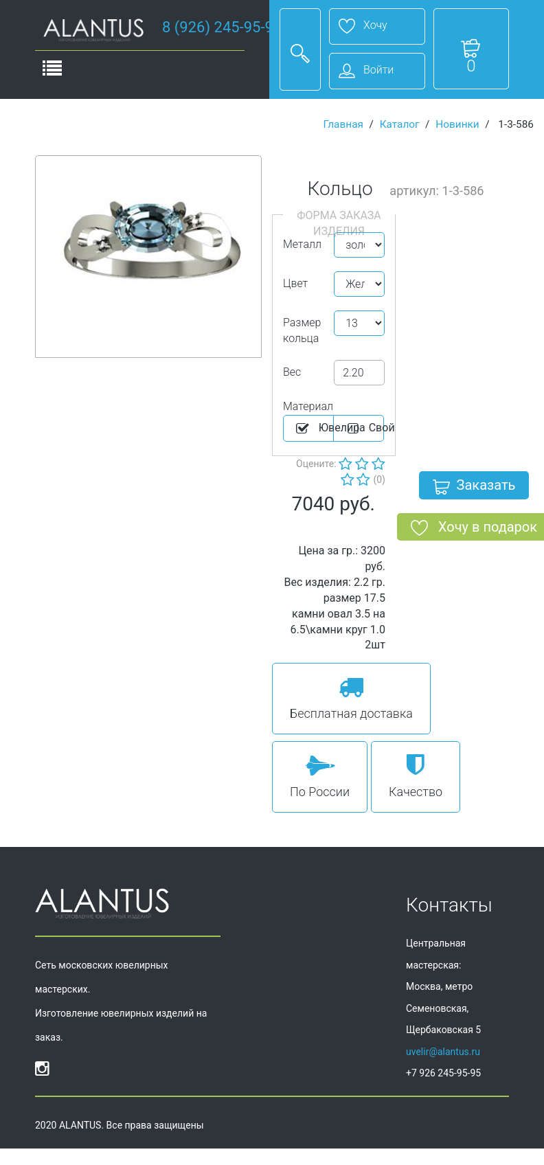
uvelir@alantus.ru (443, 1051)
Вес (292, 371)
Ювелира (314, 428)
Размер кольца (302, 330)
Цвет (295, 283)
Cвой (364, 428)
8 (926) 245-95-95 (222, 27)
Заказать (474, 488)
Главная (343, 124)
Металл (302, 244)
